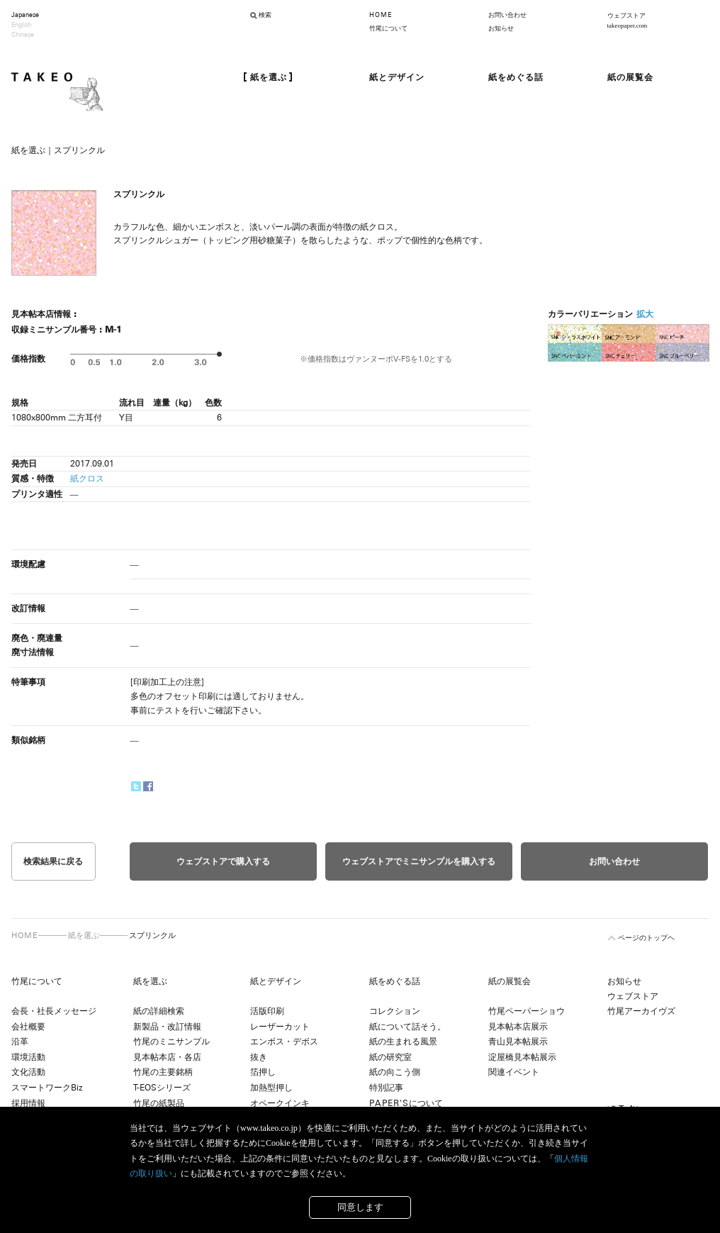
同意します (360, 1207)
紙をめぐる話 (394, 981)
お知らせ (501, 28)
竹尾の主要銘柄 (163, 1072)
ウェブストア (632, 996)
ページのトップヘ (646, 938)
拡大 (644, 314)
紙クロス (87, 479)
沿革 (19, 1042)
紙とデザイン (275, 981)
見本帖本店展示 (518, 1027)
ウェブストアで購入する (223, 861)
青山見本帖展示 (518, 1042)
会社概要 (28, 1027)
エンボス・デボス (284, 1042)
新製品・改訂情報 (167, 1027)
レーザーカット (280, 1027)
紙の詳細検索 (158, 1011)
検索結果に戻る (53, 861)
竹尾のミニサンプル (171, 1042)
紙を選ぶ (83, 935)
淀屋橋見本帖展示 (522, 1057)
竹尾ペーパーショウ (526, 1011)
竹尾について (388, 28)
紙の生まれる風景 (403, 1042)
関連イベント (513, 1072)
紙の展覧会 (509, 981)
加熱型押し (271, 1088)
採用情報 (28, 1103)
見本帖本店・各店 (167, 1057)
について (406, 1103)
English (21, 24)
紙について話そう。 (407, 1027)
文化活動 (28, 1072)
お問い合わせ (507, 14)
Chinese (22, 34)
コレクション (394, 1011)
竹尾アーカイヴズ (641, 1011)
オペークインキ (280, 1103)
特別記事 (386, 1088)
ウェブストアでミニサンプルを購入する (418, 861)
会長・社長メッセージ (53, 1011)
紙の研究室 (390, 1057)
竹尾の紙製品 (158, 1103)
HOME (380, 14)
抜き (258, 1057)
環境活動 (28, 1057)
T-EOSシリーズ (162, 1088)
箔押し (263, 1072)
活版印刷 (267, 1011)
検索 (265, 14)
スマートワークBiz (46, 1088)
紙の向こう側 (394, 1072)
